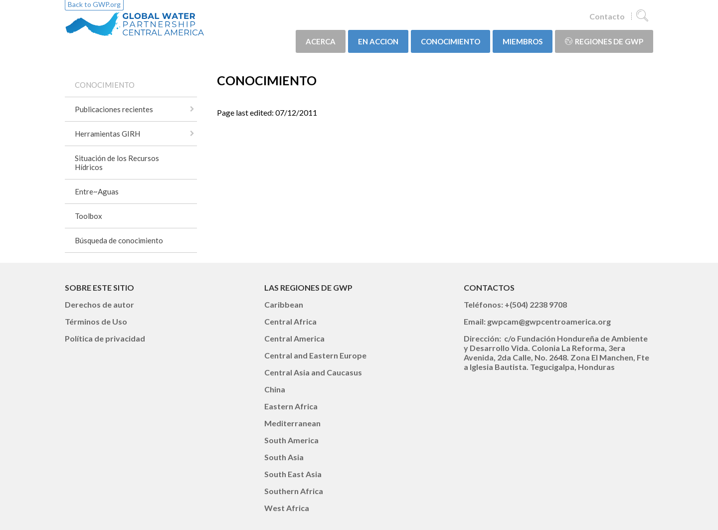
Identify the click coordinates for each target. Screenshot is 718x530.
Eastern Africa (291, 406)
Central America (294, 338)
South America (291, 440)
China (274, 389)
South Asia (284, 457)
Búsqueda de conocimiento (119, 240)
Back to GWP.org (94, 4)
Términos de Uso (96, 321)
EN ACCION (378, 41)
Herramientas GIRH (107, 133)
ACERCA (321, 41)
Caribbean (283, 304)
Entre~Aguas (97, 191)
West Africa (286, 508)
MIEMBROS (522, 41)
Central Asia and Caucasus (313, 372)
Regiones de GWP (604, 41)
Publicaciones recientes (114, 109)
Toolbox (88, 215)
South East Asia (293, 474)
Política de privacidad (105, 338)
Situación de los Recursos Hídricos (117, 163)
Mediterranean (292, 423)
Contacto (607, 16)
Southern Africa (293, 491)
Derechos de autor (99, 304)
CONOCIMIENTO (450, 41)
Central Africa (290, 321)
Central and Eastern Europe (315, 355)
